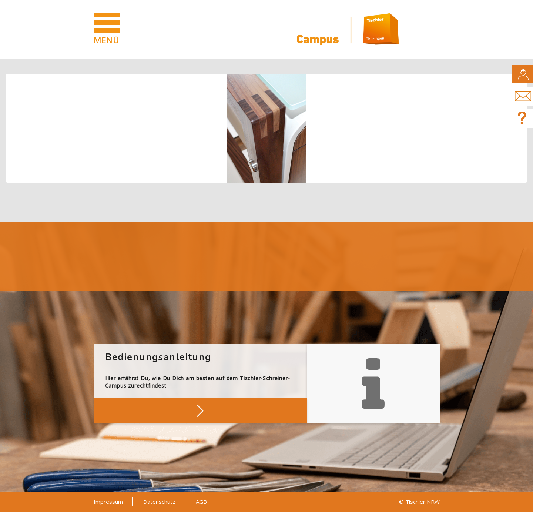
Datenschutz (159, 501)
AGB (201, 501)
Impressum (108, 501)
